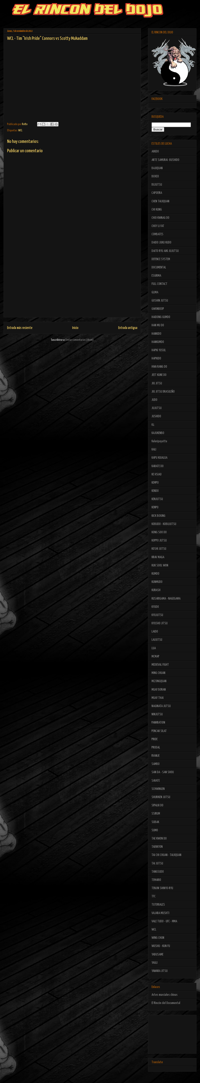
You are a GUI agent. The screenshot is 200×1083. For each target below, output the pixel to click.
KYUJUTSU (157, 615)
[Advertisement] (72, 286)
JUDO (154, 400)
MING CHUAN (158, 673)
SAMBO (156, 764)
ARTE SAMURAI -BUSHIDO (165, 160)
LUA (154, 648)
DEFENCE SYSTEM (161, 259)
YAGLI (155, 962)
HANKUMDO (158, 342)
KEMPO (155, 482)
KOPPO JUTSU (159, 540)
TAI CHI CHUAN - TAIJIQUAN (166, 855)
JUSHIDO (156, 416)
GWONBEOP (158, 308)
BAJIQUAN (157, 168)
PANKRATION (158, 722)
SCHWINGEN (158, 789)
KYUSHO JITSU (160, 623)
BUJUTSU (157, 184)
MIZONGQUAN (159, 681)
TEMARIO (156, 880)
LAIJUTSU (157, 639)
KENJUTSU (157, 499)
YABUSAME (157, 954)
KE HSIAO (157, 474)
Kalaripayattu (159, 441)
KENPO (155, 507)
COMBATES (157, 234)
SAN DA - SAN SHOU (163, 772)
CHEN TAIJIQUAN (160, 201)
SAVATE (156, 780)
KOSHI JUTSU (159, 548)
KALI (154, 449)
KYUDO (155, 606)
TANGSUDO (158, 871)
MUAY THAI (158, 698)
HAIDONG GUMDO (161, 317)
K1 (153, 424)
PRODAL (156, 747)
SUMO (155, 830)
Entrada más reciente (19, 328)
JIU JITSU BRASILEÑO (163, 391)
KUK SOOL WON (160, 565)
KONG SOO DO (159, 532)
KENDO (155, 491)
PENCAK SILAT (159, 731)
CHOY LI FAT (158, 226)
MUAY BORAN (159, 689)
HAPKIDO (156, 358)
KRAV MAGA (158, 557)
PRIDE (155, 739)
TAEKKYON (157, 846)
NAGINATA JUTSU (161, 706)
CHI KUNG (157, 209)
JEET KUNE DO (159, 375)
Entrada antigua (127, 328)
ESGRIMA (156, 275)
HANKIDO (156, 333)
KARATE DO (158, 466)
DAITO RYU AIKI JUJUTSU (165, 251)
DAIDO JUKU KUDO (161, 242)
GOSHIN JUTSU (160, 300)
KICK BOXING (158, 515)
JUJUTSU (157, 408)
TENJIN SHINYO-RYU (162, 888)
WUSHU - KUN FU (161, 946)
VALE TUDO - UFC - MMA (164, 921)
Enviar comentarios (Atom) (80, 340)
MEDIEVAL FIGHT (160, 664)
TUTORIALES (158, 904)
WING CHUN (158, 937)
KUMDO (155, 573)
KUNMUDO (157, 582)
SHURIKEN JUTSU (161, 797)
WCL (20, 130)
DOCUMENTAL (159, 267)
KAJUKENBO (158, 433)
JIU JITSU (157, 383)
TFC (154, 896)
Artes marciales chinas (165, 994)
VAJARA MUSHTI (160, 913)
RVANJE (156, 755)
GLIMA (155, 292)
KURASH (156, 590)
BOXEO (155, 176)
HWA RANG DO (159, 366)
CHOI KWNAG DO (160, 217)
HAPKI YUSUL (159, 350)
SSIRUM (156, 813)
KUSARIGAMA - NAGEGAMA (166, 598)
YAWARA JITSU (160, 971)
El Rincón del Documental (166, 1003)
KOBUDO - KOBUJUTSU (164, 524)
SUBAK (155, 822)
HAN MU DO (158, 325)
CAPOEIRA (157, 193)
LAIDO (155, 631)
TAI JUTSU (157, 863)
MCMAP (155, 656)
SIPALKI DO (157, 805)
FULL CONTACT (159, 284)
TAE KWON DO (159, 838)
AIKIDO (155, 151)
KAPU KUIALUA (159, 457)
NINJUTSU (157, 714)
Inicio (75, 328)
